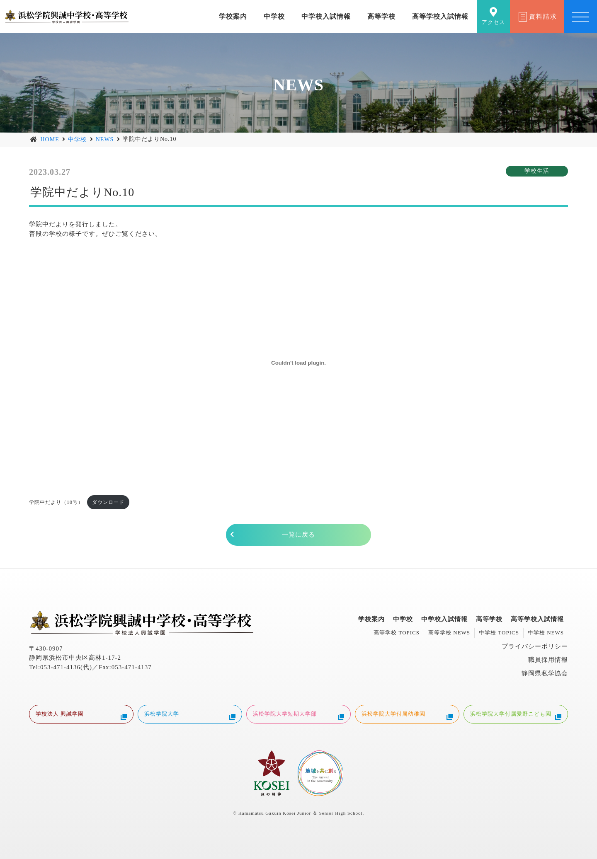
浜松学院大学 (189, 715)
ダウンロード (108, 502)
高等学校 (381, 16)
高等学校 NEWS (449, 632)
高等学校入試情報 (440, 16)
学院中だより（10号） (56, 502)
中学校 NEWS (546, 632)
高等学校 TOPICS (397, 632)
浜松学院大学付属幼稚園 (407, 715)
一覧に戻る (298, 534)
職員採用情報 (548, 659)
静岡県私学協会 (545, 673)
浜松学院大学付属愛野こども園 (515, 715)
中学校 (274, 16)
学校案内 (233, 16)
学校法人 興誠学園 (81, 715)
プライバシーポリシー (535, 646)
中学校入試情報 (326, 16)
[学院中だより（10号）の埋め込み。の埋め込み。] (298, 362)
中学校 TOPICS (499, 632)
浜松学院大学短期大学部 (298, 715)
